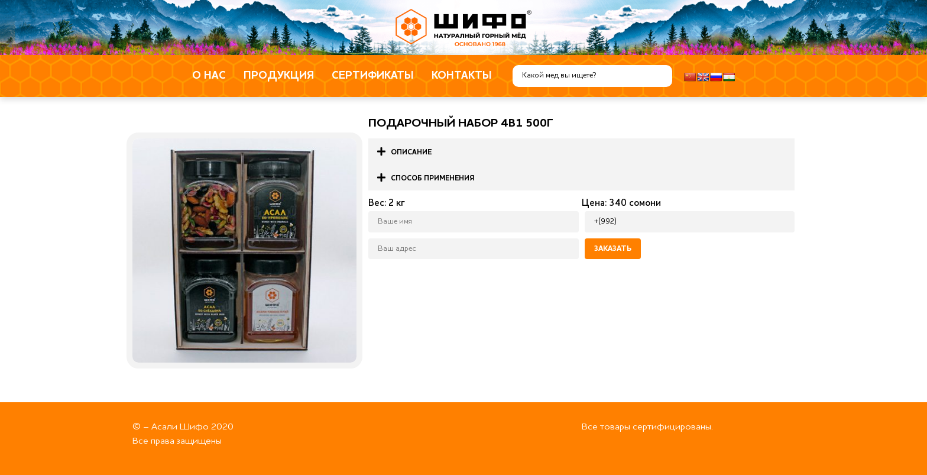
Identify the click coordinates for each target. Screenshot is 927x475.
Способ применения (432, 178)
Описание (411, 152)
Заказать (612, 249)
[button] (581, 151)
